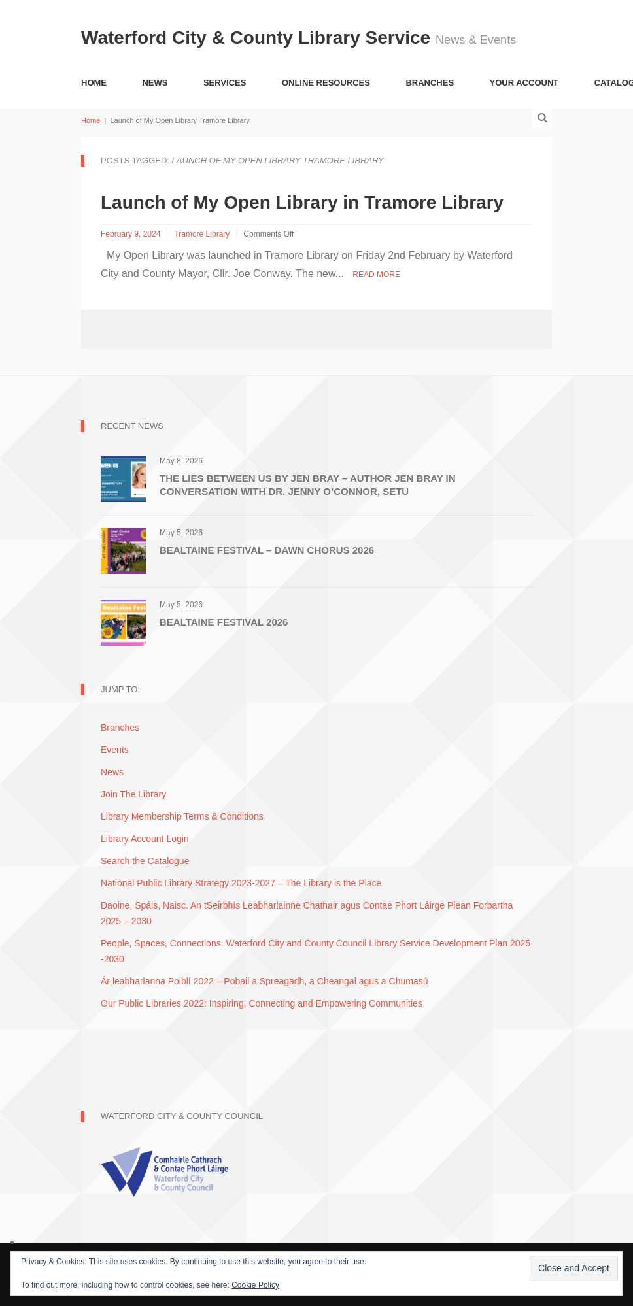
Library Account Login (145, 838)
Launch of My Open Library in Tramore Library (302, 202)
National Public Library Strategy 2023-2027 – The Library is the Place (241, 883)
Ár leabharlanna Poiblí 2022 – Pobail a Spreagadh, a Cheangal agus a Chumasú (264, 981)
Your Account (524, 83)
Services (225, 83)
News (154, 83)
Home (94, 83)
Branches (429, 83)
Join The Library (133, 794)
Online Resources (326, 83)
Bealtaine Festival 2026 (224, 622)
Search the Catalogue (145, 861)
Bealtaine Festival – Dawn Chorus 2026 (267, 550)
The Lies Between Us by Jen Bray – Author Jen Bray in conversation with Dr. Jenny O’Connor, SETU (308, 485)
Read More (376, 274)
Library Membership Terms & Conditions (182, 816)
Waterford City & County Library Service (258, 37)
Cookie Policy (255, 1285)
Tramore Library (202, 234)
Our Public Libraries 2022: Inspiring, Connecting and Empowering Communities (261, 1003)
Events (115, 750)
